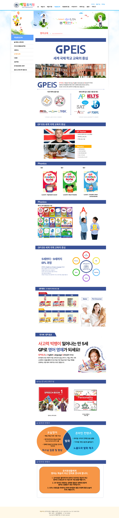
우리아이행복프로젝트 (19, 46)
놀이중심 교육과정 (19, 42)
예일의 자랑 (49, 6)
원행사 (88, 6)
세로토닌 (16, 50)
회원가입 (98, 4)
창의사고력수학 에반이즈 (20, 70)
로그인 (93, 4)
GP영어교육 (17, 54)
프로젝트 (16, 62)
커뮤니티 (94, 6)
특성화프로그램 (65, 6)
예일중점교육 (57, 6)
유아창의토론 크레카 (19, 66)
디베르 (15, 58)
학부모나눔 (82, 6)
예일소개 (43, 6)
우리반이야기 (74, 6)
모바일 (103, 4)
